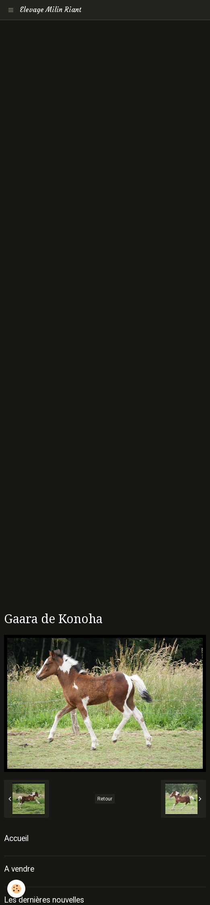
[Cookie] (16, 889)
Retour (104, 799)
